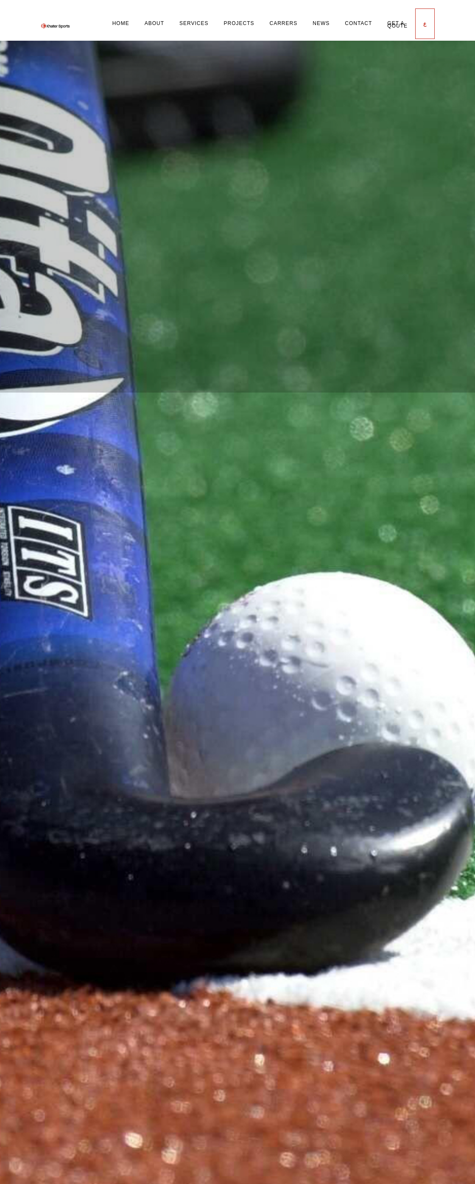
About (154, 23)
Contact (358, 23)
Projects (239, 23)
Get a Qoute (397, 24)
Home (120, 23)
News (321, 23)
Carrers (284, 23)
